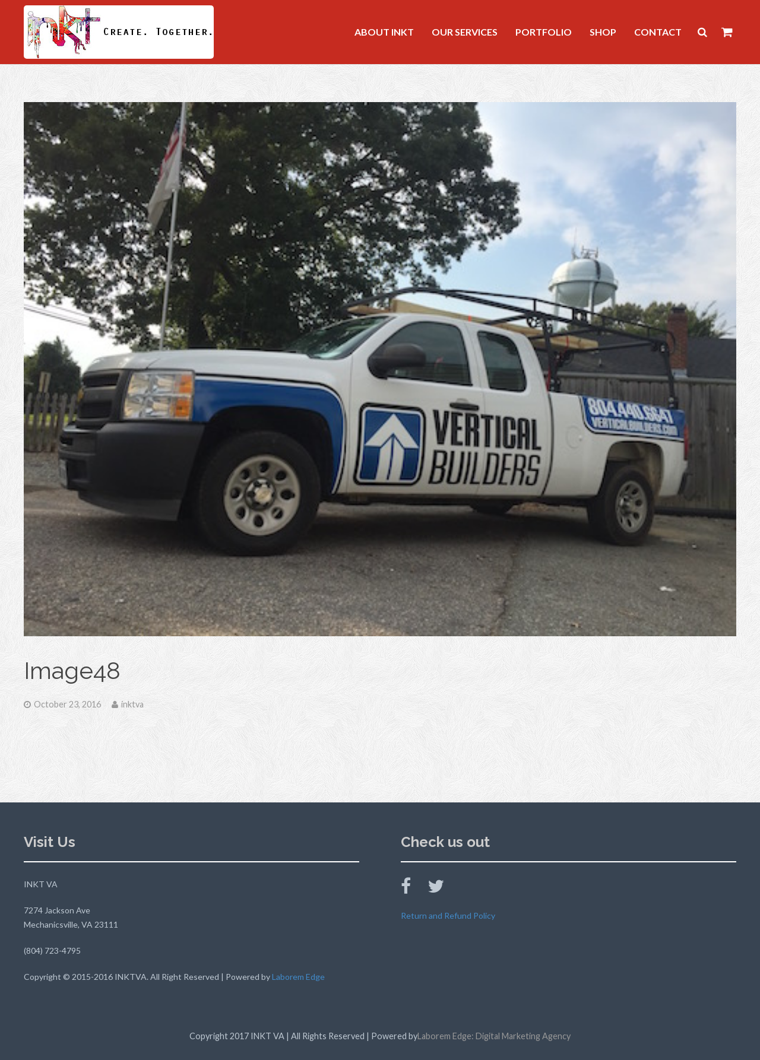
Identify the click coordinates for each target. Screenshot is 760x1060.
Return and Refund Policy (448, 915)
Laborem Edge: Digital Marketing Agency (494, 1036)
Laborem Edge (298, 977)
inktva (132, 704)
